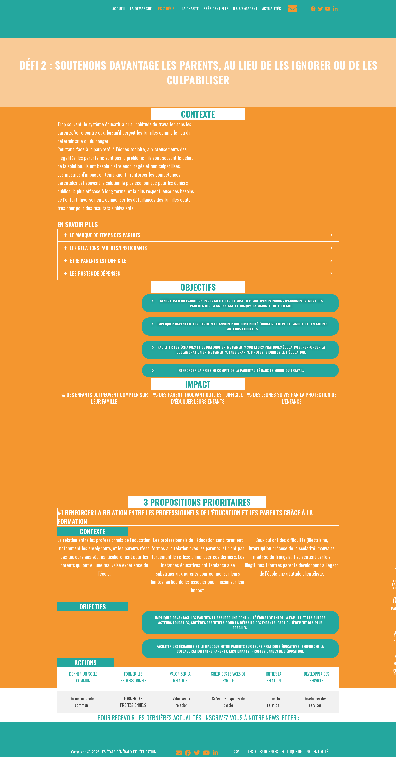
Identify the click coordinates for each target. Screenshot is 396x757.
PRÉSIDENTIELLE (215, 8)
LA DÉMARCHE (141, 8)
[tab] (82, 677)
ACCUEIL (118, 8)
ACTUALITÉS (271, 8)
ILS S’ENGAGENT (245, 8)
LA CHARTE (190, 8)
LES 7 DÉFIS (165, 8)
